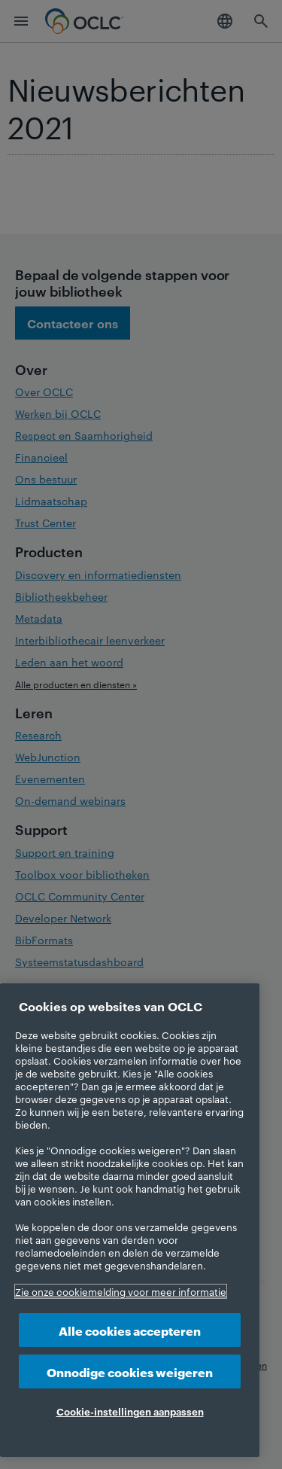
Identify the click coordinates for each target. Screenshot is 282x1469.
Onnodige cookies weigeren (130, 1371)
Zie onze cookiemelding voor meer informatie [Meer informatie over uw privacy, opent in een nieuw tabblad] (120, 1291)
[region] (129, 1220)
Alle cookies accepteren (130, 1330)
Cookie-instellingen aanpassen (130, 1411)
